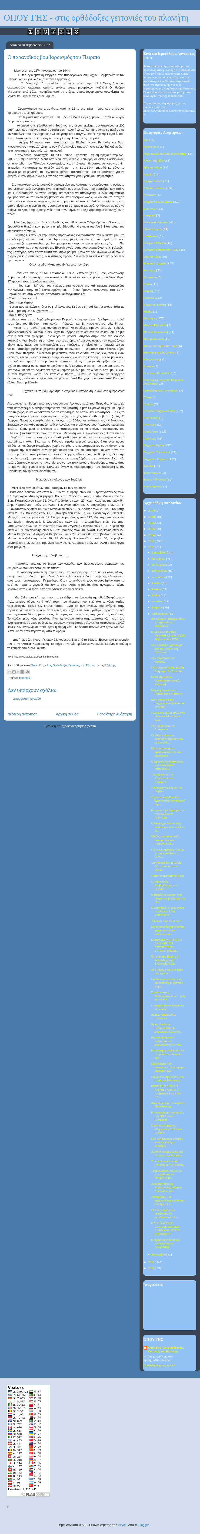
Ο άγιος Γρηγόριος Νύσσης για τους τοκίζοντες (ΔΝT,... (167, 853)
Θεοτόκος (149, 270)
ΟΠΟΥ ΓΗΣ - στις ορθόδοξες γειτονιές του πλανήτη (96, 18)
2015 (151, 529)
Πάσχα (147, 397)
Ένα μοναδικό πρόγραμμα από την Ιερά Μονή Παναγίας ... (167, 649)
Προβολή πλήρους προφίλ (159, 1365)
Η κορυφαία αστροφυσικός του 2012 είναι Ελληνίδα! (167, 1116)
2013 (151, 541)
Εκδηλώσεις (150, 236)
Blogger (143, 1525)
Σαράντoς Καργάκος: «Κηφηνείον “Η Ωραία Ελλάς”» (166, 1129)
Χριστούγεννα (152, 486)
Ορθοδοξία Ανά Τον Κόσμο (160, 390)
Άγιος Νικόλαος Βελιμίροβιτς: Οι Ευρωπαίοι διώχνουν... (166, 1028)
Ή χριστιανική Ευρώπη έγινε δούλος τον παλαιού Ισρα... (168, 801)
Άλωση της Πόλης (154, 160)
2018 (151, 517)
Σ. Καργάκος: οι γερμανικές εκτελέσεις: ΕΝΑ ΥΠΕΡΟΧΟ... (167, 911)
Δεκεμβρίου (159, 552)
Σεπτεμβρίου (160, 570)
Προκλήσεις (150, 431)
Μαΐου (156, 595)
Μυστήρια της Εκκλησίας (159, 352)
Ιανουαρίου (159, 1254)
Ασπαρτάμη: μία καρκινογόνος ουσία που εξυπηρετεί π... (167, 1201)
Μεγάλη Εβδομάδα (155, 325)
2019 (151, 510)
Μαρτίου (157, 607)
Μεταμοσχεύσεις (153, 339)
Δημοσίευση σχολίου (27, 698)
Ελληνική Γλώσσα (154, 243)
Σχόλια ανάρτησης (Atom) (79, 726)
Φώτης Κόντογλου (154, 479)
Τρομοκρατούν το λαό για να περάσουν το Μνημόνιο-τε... (166, 1174)
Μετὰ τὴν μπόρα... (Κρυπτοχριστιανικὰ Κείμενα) (165, 681)
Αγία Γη (148, 174)
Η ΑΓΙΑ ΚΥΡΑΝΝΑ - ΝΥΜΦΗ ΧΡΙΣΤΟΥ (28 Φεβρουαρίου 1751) (167, 635)
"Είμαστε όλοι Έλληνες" (165, 921)
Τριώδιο (148, 466)
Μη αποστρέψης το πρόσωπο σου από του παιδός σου (166, 752)
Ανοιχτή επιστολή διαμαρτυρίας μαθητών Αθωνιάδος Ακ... (166, 1188)
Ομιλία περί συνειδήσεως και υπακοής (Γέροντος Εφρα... (167, 983)
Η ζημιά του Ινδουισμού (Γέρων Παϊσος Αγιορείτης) (165, 1243)
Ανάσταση (149, 194)
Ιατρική (148, 291)
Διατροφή (149, 215)
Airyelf (122, 1525)
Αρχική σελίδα (67, 714)
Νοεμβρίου (159, 558)
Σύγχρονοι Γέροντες (155, 459)
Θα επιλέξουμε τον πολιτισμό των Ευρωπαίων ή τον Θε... (166, 1041)
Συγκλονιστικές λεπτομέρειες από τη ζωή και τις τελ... (168, 996)
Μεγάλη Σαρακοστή (155, 332)
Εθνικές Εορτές (152, 229)
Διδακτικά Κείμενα (155, 222)
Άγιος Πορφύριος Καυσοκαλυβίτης (164, 153)
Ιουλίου (157, 583)
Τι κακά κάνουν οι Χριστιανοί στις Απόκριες (162, 778)
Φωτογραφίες (151, 472)
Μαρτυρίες (150, 318)
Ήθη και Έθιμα (152, 167)
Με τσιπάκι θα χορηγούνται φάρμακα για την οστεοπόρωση (167, 930)
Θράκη (147, 284)
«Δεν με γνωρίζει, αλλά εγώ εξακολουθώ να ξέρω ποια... (168, 716)
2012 (151, 547)
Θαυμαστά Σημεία (154, 263)
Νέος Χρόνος (151, 359)
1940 (146, 140)
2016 (151, 523)
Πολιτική (149, 425)
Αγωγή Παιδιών (153, 181)
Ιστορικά (24, 678)
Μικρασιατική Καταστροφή (160, 346)
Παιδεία (148, 404)
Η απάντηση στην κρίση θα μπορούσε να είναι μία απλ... (167, 1054)
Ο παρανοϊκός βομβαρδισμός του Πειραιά (164, 885)
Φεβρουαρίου (160, 613)
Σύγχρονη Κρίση (153, 445)
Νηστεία (148, 366)
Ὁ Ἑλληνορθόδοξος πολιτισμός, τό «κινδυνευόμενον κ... (165, 1214)
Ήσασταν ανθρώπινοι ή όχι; (167, 875)
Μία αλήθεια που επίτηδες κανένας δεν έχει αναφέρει (167, 1142)
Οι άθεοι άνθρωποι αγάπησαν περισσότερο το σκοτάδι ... (167, 739)
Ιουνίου (157, 589)
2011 (151, 1262)
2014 (151, 535)
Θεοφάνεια (150, 277)
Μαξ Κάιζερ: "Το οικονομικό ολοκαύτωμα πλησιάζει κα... (167, 1067)
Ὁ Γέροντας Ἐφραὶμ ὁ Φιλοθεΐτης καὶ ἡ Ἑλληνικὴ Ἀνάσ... (165, 960)
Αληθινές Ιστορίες (154, 188)
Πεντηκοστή (151, 418)
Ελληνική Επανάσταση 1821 (161, 249)
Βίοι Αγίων (150, 208)
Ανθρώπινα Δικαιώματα (157, 201)
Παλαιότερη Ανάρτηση (114, 714)
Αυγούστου (159, 577)
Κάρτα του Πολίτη (154, 304)
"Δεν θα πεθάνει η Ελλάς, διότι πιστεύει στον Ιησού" (166, 866)
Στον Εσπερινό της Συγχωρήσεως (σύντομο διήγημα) (167, 703)
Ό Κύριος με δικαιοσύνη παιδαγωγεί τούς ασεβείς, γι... (168, 827)
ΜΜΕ (147, 311)
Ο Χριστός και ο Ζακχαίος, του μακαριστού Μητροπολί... (167, 765)
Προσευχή (149, 438)
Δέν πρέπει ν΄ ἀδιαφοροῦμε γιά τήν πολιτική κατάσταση (168, 622)
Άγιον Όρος (150, 147)
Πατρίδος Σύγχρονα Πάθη (159, 411)
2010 (151, 1268)
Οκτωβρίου (159, 564)
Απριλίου (158, 601)
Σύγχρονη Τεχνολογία (156, 452)
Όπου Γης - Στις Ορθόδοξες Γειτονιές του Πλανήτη (165, 1349)
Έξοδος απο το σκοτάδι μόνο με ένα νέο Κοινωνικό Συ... (165, 840)
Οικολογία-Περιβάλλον (157, 373)
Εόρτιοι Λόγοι (152, 256)
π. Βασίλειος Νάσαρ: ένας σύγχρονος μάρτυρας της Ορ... (167, 898)
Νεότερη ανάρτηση (22, 714)
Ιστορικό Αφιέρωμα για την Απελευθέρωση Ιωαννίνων (167, 814)
